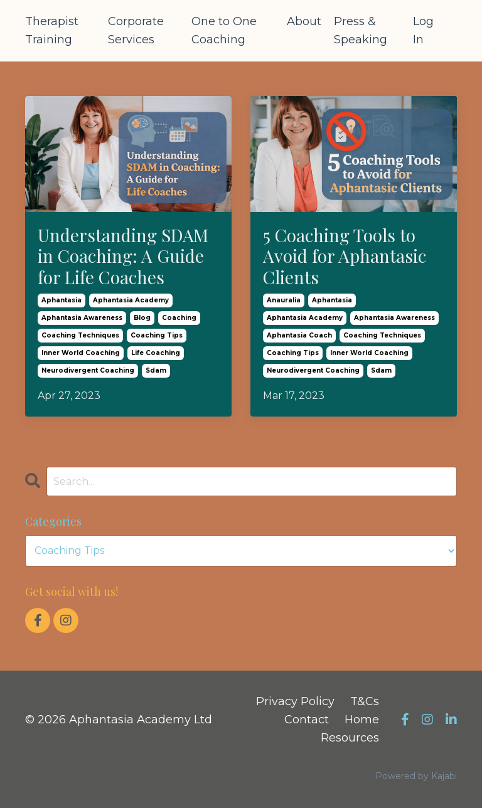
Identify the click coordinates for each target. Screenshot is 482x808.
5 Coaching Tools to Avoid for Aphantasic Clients (344, 256)
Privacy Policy (295, 701)
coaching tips (157, 335)
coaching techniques (80, 335)
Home (362, 719)
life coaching (155, 353)
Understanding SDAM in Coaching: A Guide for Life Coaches (123, 256)
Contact (306, 719)
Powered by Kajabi (416, 776)
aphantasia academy (131, 300)
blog (142, 318)
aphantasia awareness (81, 318)
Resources (350, 738)
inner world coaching (80, 353)
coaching (179, 318)
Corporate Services (136, 30)
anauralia (284, 300)
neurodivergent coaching (87, 370)
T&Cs (364, 701)
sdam (156, 370)
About (304, 21)
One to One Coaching (224, 30)
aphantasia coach (299, 335)
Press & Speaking (360, 30)
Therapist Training (51, 30)
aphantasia (61, 300)
